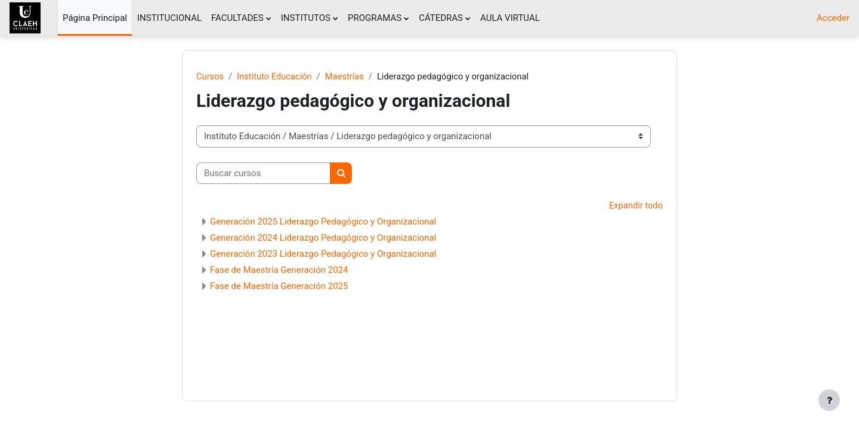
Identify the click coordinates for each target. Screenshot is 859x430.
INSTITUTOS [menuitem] (305, 18)
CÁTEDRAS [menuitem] (441, 18)
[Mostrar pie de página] (829, 400)
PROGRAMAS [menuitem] (374, 18)
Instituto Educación (275, 76)
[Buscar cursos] (263, 173)
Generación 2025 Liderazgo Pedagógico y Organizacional (323, 222)
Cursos (210, 76)
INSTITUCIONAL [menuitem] (169, 18)
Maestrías (347, 76)
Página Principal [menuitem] (95, 18)
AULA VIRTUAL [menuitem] (510, 18)
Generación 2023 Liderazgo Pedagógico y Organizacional (323, 254)
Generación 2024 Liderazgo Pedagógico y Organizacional (323, 238)
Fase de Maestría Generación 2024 (279, 270)
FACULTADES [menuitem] (237, 18)
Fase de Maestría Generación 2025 (279, 286)
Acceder (833, 18)
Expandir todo (635, 206)
